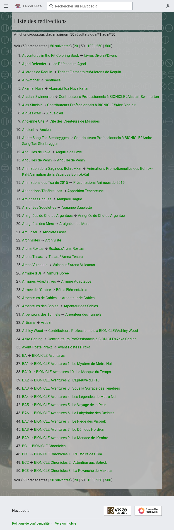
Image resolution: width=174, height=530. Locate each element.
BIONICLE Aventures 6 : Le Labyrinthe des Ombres (74, 413)
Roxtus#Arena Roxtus (66, 248)
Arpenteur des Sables (81, 306)
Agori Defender (34, 64)
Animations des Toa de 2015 (45, 182)
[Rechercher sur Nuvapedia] (89, 6)
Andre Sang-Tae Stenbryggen (45, 138)
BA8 (25, 429)
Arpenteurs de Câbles (39, 298)
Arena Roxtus (33, 248)
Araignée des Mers (74, 224)
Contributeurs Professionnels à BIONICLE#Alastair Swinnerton (109, 97)
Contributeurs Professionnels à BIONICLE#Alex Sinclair (91, 105)
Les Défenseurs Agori (68, 64)
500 (108, 46)
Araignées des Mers (38, 224)
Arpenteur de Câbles (78, 298)
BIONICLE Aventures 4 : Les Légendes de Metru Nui (75, 397)
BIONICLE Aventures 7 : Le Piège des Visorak (70, 421)
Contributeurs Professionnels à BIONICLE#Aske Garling (92, 339)
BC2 (25, 462)
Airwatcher (31, 80)
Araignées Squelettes (39, 207)
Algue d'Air (54, 113)
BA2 (25, 380)
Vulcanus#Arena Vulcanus (74, 265)
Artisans (29, 322)
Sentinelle (53, 80)
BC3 (25, 470)
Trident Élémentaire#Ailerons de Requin (89, 72)
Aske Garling (32, 339)
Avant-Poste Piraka (37, 347)
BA (24, 355)
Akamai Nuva (33, 88)
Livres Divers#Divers (100, 55)
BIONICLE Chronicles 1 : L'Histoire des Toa (68, 454)
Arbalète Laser (54, 232)
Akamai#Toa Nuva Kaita (68, 88)
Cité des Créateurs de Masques (75, 121)
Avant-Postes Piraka (74, 347)
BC (24, 446)
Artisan (46, 322)
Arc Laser (30, 232)
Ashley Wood (32, 331)
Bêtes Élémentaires (71, 290)
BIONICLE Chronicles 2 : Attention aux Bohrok (70, 462)
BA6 (25, 413)
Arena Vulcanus (34, 265)
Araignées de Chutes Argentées (47, 215)
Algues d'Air (31, 113)
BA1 (25, 364)
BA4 (25, 397)
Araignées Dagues (36, 199)
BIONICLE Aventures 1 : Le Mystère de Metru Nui (73, 364)
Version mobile (65, 523)
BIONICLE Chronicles (49, 446)
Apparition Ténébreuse (85, 191)
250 (99, 46)
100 (90, 46)
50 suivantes (60, 46)
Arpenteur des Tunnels (83, 314)
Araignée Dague (69, 199)
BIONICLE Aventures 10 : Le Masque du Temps (73, 372)
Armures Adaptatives (39, 281)
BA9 (25, 438)
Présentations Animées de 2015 (99, 182)
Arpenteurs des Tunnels (41, 314)
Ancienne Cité (33, 121)
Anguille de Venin (71, 160)
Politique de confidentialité (31, 523)
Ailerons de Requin (37, 72)
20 (76, 46)
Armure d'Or (31, 273)
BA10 (26, 372)
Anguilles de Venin (37, 160)
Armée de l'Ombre (36, 290)
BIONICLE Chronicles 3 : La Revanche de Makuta (73, 470)
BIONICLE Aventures (48, 355)
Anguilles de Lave (36, 152)
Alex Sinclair (32, 105)
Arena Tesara (32, 257)
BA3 (25, 388)
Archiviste (53, 240)
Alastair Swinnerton (38, 97)
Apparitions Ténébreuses (42, 191)
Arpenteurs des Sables (40, 306)
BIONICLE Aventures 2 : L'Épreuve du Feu (66, 380)
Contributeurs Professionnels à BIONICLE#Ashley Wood (93, 331)
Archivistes (31, 240)
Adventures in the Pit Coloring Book (50, 55)
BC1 (25, 454)
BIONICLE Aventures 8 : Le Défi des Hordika (69, 429)
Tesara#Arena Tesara (65, 257)
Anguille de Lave (69, 152)
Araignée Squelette (76, 207)
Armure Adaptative (76, 281)
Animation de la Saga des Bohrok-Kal (52, 168)
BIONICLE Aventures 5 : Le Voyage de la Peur (70, 405)
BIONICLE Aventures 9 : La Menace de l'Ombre (71, 438)
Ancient (28, 130)
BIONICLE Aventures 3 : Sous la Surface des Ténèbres (77, 388)
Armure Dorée (57, 273)
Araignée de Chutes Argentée (101, 215)
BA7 (25, 421)
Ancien (45, 130)
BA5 (25, 405)
